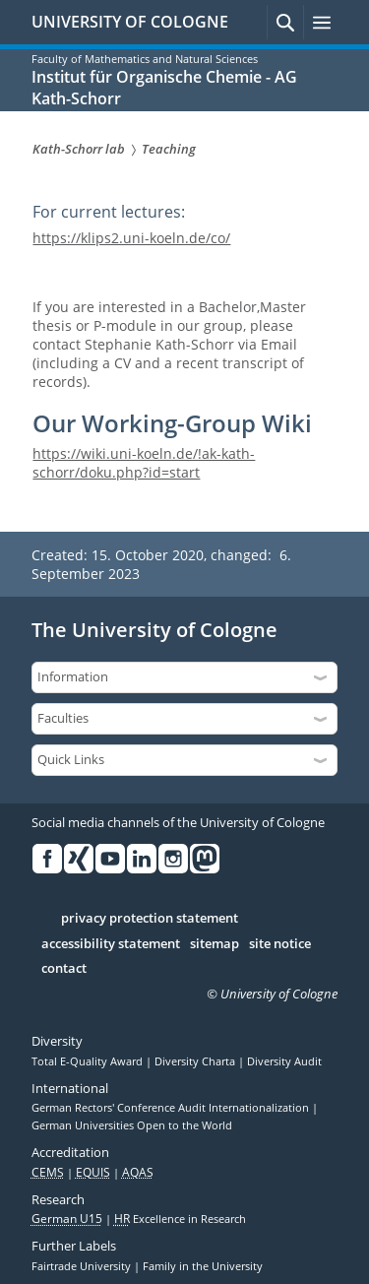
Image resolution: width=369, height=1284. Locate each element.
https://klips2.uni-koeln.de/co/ (131, 237)
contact (64, 969)
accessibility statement (110, 944)
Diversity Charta (196, 1061)
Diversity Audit (284, 1061)
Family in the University (203, 1266)
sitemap (214, 944)
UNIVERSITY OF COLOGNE (129, 21)
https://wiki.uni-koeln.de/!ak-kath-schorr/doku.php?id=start (143, 463)
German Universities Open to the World (131, 1125)
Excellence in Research (180, 1219)
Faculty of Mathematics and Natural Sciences (144, 58)
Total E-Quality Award (88, 1061)
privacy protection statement (149, 919)
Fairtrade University (82, 1266)
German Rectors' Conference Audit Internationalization (171, 1108)
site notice (280, 944)
